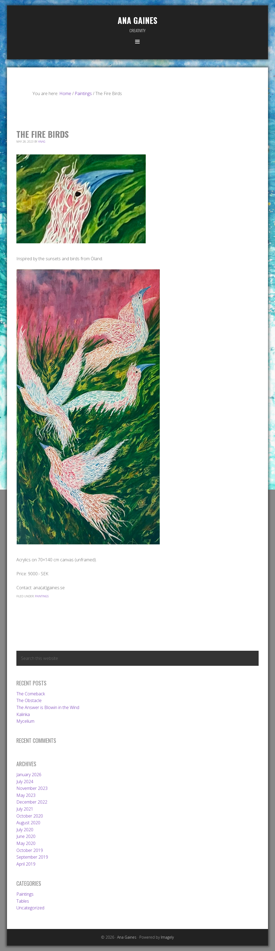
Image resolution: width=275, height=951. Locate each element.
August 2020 (28, 823)
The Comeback (30, 694)
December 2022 (31, 802)
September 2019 (32, 857)
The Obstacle (29, 700)
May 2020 (25, 843)
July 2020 (24, 830)
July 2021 (24, 809)
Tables (22, 901)
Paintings (42, 596)
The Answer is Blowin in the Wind (47, 707)
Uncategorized (30, 908)
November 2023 (32, 788)
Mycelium (25, 721)
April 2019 (25, 864)
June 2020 (25, 836)
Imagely (167, 937)
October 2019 (29, 850)
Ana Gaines (137, 20)
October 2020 (29, 816)
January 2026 (28, 775)
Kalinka (23, 714)
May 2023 (25, 795)
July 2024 (24, 781)
